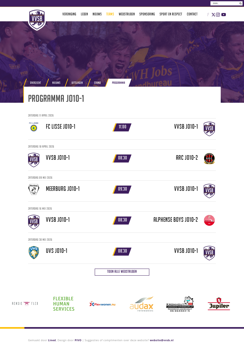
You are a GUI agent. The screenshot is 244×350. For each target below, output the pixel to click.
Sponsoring (147, 14)
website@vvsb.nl (162, 340)
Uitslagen (77, 82)
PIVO (78, 340)
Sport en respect (171, 14)
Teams (110, 14)
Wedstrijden (127, 14)
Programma (118, 82)
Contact (192, 14)
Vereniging (69, 14)
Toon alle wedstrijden (122, 271)
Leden (84, 14)
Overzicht (35, 82)
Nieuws (97, 14)
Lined (52, 340)
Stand (97, 82)
